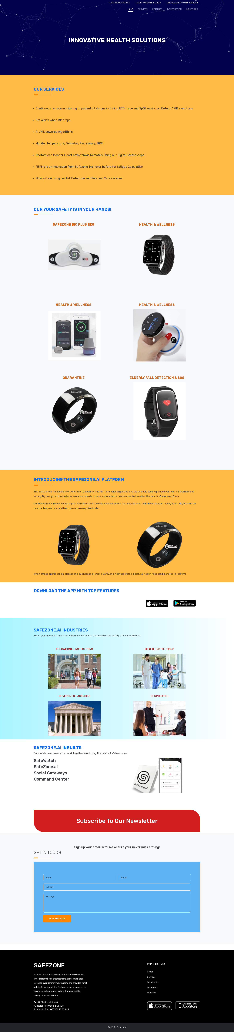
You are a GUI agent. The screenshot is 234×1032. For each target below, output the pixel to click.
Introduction (174, 9)
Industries (192, 9)
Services (143, 9)
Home (130, 9)
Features (157, 9)
